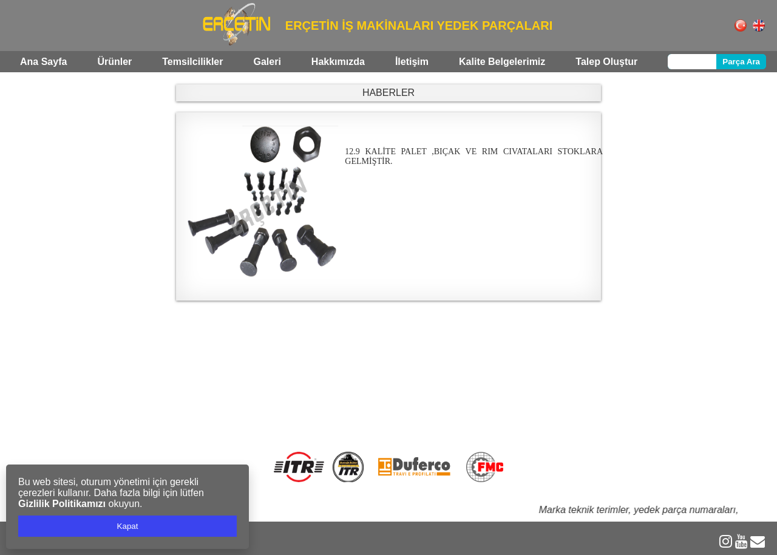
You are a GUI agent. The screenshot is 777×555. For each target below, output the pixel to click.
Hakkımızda (338, 61)
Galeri (266, 61)
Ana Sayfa (43, 61)
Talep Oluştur (606, 61)
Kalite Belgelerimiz (502, 61)
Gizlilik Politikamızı (62, 504)
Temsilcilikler (192, 61)
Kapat (127, 526)
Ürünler (114, 61)
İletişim (412, 61)
